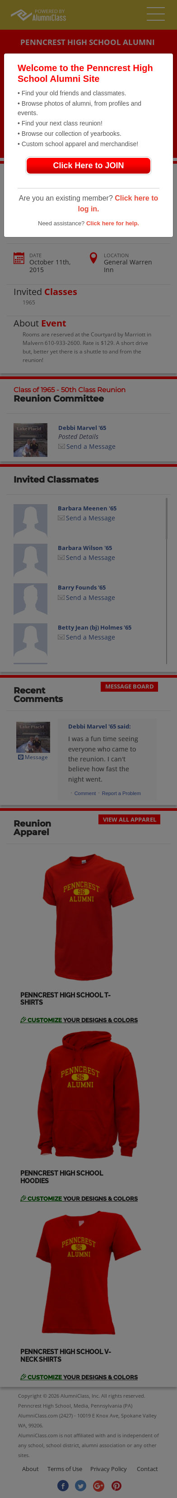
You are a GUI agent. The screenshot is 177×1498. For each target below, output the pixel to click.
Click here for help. (112, 223)
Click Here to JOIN (88, 165)
